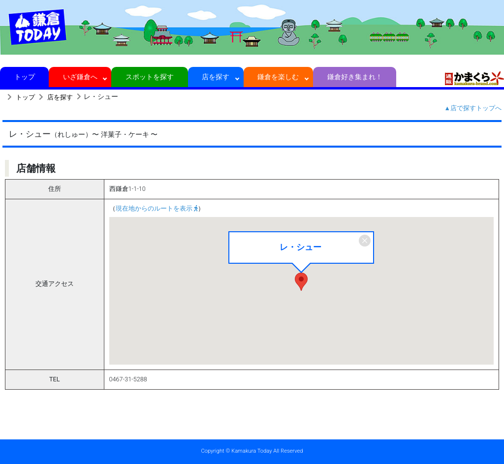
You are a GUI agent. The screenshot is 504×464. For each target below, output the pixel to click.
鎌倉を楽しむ (278, 77)
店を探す (215, 77)
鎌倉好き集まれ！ (354, 77)
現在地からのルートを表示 (157, 208)
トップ (24, 77)
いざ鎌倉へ (80, 77)
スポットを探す (150, 77)
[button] (301, 282)
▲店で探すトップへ (473, 108)
